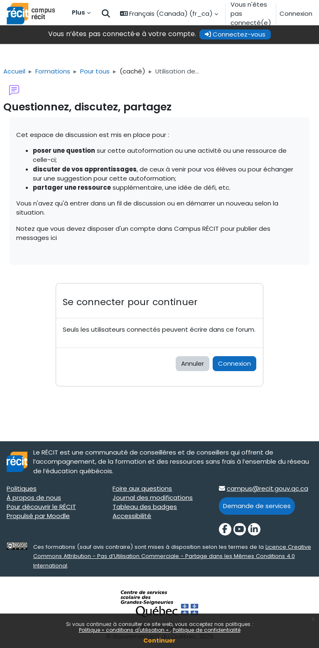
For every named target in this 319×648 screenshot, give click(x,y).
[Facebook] (225, 529)
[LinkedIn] (254, 529)
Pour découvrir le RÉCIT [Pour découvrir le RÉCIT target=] (41, 506)
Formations (52, 71)
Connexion (296, 13)
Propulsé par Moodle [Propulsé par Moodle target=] (38, 515)
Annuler (192, 363)
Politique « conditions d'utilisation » (124, 629)
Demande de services (257, 505)
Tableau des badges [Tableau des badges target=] (145, 506)
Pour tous (95, 71)
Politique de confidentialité (206, 629)
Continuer (159, 640)
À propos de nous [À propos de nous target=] (34, 497)
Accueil (14, 71)
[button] (106, 14)
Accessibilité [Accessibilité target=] (132, 515)
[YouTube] (239, 529)
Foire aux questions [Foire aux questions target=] (142, 488)
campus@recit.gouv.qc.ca (267, 488)
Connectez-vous (235, 34)
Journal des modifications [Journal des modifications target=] (153, 497)
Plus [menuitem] (78, 12)
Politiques (22, 488)
